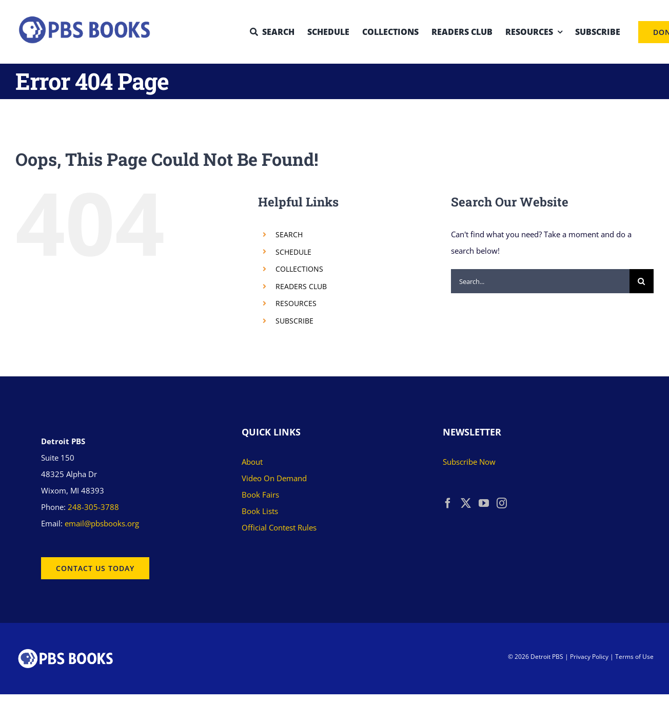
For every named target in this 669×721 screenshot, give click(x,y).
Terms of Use (634, 656)
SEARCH (289, 234)
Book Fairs (260, 494)
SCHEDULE (293, 252)
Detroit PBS (546, 656)
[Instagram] (502, 503)
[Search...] (540, 281)
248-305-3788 (93, 507)
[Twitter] (466, 503)
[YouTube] (484, 503)
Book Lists (260, 511)
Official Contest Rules (279, 527)
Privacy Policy (589, 656)
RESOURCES (296, 303)
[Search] (641, 281)
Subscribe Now (469, 462)
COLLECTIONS (299, 269)
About (252, 462)
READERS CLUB (301, 286)
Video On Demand (274, 478)
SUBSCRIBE (294, 321)
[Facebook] (448, 503)
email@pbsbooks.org (102, 523)
